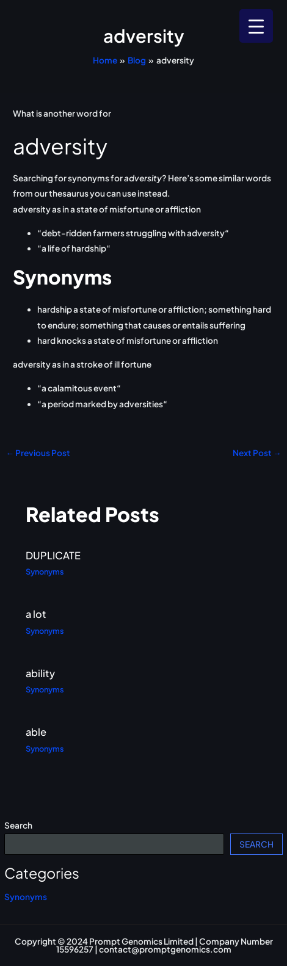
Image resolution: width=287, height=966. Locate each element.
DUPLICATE (53, 555)
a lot (36, 614)
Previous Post (37, 453)
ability (40, 673)
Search (18, 825)
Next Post (257, 453)
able (36, 731)
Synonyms (25, 897)
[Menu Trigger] (256, 26)
